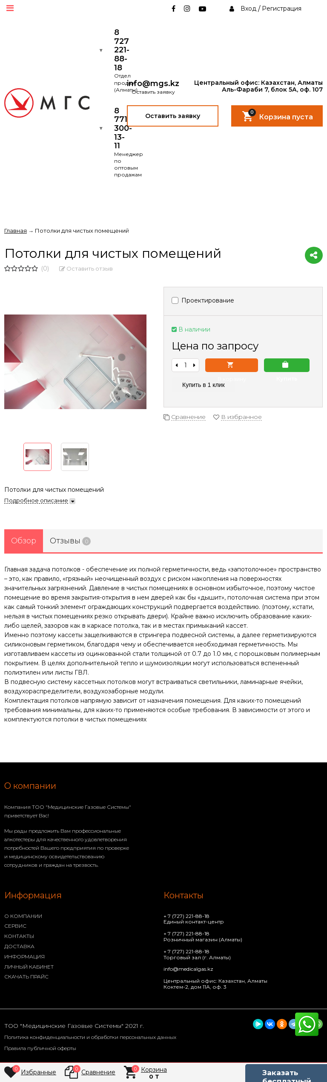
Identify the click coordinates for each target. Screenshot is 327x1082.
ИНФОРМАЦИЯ (24, 956)
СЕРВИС (15, 926)
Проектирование (203, 300)
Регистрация (281, 8)
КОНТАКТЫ (19, 936)
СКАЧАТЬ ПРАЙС (26, 976)
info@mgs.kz (153, 83)
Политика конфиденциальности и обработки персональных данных (90, 1037)
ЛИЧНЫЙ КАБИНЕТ (29, 967)
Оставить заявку (172, 116)
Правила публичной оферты (40, 1048)
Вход (248, 8)
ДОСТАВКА (19, 946)
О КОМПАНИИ (23, 916)
